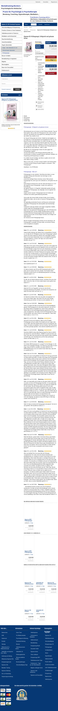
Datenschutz (4, 632)
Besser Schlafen (6, 55)
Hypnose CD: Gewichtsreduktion (52, 583)
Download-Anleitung (20, 641)
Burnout (17, 644)
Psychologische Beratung (21, 638)
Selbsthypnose (34, 632)
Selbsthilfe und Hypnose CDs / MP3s (7, 652)
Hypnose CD (47, 635)
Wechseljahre (5, 64)
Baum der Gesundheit (7, 67)
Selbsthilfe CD (19, 651)
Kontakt (3, 641)
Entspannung (47, 673)
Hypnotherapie (48, 655)
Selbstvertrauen (34, 639)
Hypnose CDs (4, 664)
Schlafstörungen (48, 670)
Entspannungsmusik (6, 662)
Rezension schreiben (40, 106)
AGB (2, 635)
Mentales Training (5, 667)
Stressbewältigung (49, 641)
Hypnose (46, 632)
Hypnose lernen (34, 651)
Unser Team (18, 632)
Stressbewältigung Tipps (21, 664)
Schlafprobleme (48, 650)
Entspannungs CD (49, 644)
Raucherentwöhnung (7, 39)
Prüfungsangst (6, 53)
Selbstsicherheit (48, 658)
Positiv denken (48, 661)
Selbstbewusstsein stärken (20, 647)
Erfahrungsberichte (20, 654)
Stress (46, 653)
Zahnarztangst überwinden (9, 50)
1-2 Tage (31, 523)
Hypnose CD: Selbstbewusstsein (29, 583)
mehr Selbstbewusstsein (50, 667)
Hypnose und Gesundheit (36, 675)
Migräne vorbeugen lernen (36, 667)
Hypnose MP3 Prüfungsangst (28, 520)
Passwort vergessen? (6, 89)
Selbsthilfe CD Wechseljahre (39, 583)
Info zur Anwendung (6, 673)
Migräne (4, 61)
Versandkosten (54, 48)
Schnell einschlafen (49, 664)
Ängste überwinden (7, 45)
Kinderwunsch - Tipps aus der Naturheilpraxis (35, 664)
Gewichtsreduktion (7, 42)
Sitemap (3, 644)
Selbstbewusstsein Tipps (36, 660)
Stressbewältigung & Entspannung (11, 27)
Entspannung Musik (35, 645)
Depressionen (47, 676)
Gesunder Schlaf (34, 648)
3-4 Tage (31, 586)
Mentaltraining (33, 642)
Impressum (4, 638)
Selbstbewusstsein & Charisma (10, 33)
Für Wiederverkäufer (20, 635)
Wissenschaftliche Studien (20, 658)
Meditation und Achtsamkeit (9, 36)
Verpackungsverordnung (7, 676)
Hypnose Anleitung (5, 670)
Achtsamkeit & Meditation (34, 636)
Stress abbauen (34, 654)
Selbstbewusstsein (49, 638)
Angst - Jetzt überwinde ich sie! (10, 47)
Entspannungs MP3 (35, 657)
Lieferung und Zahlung (6, 656)
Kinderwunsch (5, 70)
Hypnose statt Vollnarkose (33, 671)
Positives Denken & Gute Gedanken (11, 30)
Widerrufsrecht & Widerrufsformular (5, 647)
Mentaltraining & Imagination (9, 58)
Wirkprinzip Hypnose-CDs (7, 659)
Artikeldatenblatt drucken (41, 103)
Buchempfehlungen (20, 662)
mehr (19, 95)
